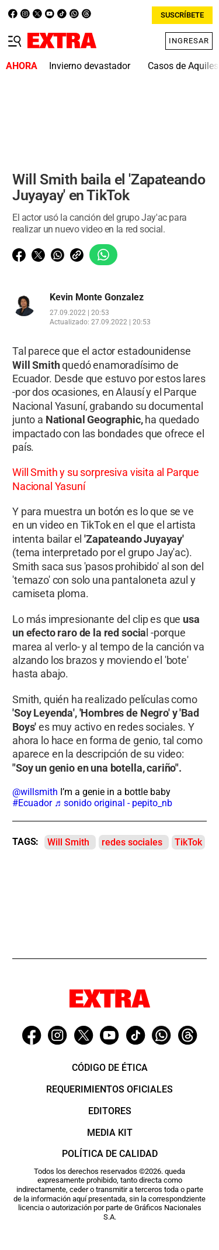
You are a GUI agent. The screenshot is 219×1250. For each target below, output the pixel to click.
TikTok (188, 842)
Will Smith (68, 842)
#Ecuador (32, 803)
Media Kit (110, 1132)
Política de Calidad (110, 1153)
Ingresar (189, 40)
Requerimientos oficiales (109, 1089)
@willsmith (35, 791)
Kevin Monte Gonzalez (97, 297)
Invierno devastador (89, 65)
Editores (109, 1111)
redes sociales (132, 842)
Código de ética (110, 1067)
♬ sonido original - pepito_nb (113, 803)
